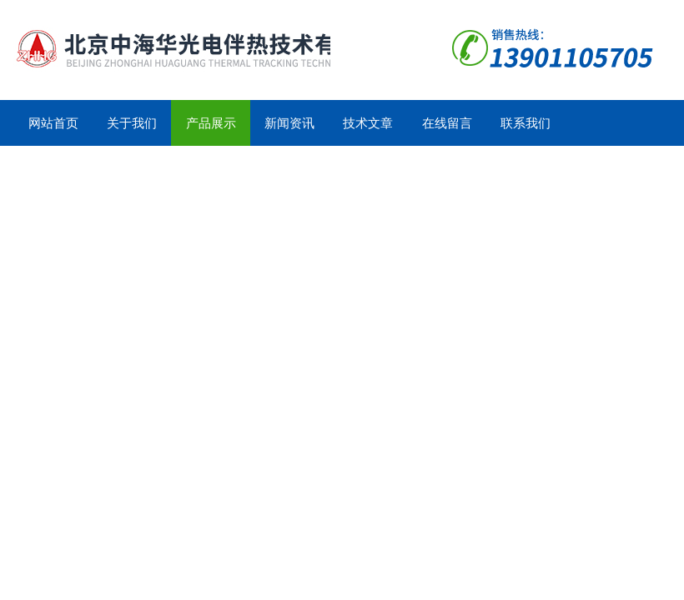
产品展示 (211, 123)
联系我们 (525, 123)
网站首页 (53, 123)
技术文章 (368, 123)
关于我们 (132, 123)
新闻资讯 (289, 123)
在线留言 (447, 123)
